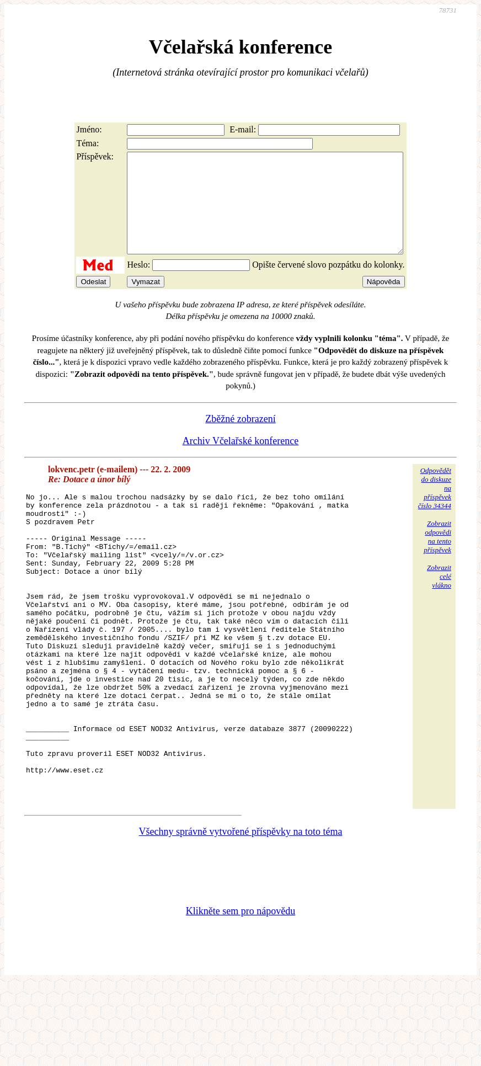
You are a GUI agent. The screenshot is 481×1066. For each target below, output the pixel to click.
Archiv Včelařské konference (241, 460)
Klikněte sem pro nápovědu (240, 992)
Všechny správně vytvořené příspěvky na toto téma (241, 912)
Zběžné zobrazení (240, 438)
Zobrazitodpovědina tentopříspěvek (437, 556)
